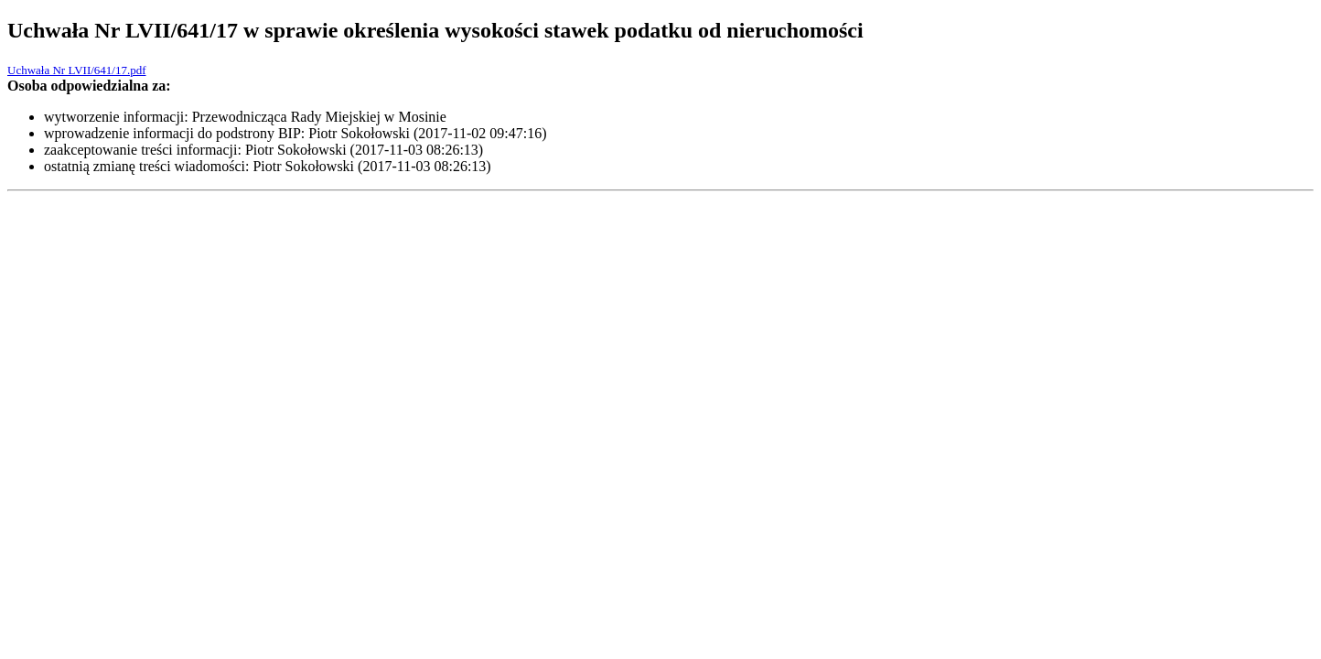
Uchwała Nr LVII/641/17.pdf (76, 70)
